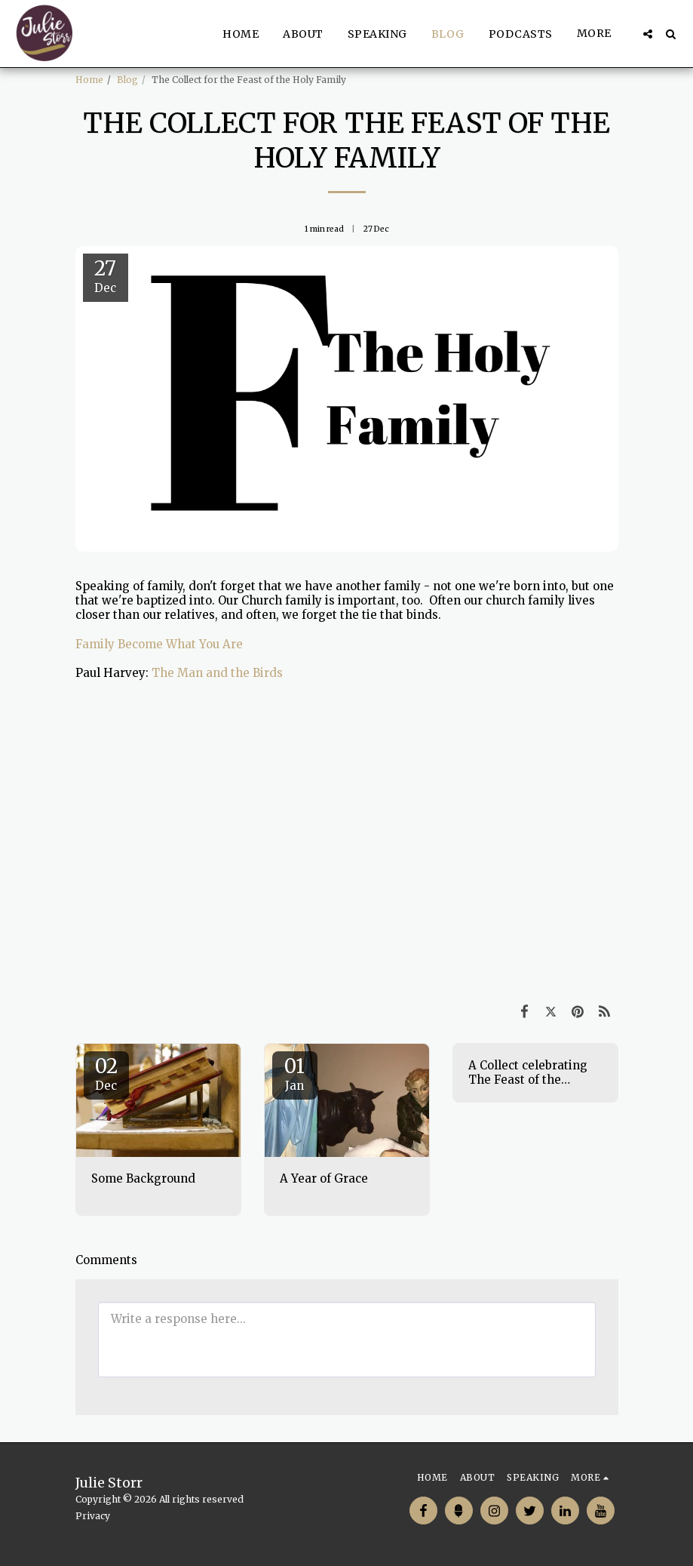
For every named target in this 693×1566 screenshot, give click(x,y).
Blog (127, 79)
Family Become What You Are (159, 644)
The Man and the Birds (217, 673)
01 (294, 1073)
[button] (647, 34)
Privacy (92, 1515)
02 (106, 1073)
